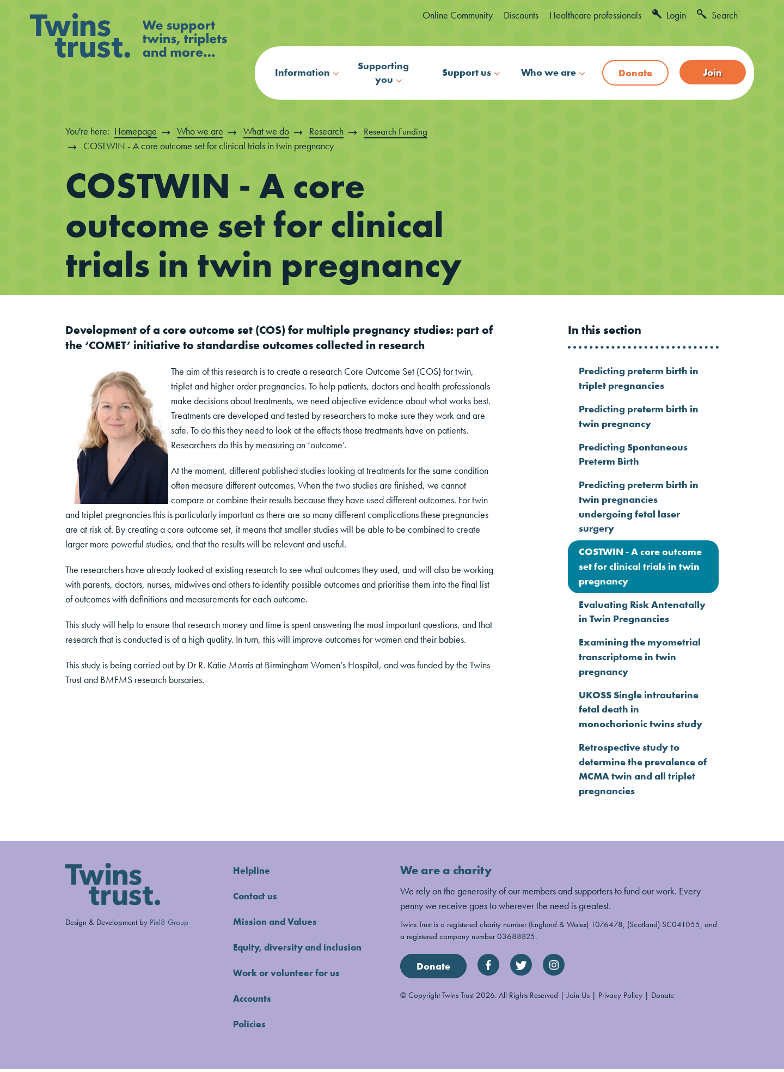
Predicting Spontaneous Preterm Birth (633, 454)
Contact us (256, 898)
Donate (635, 72)
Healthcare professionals (595, 15)
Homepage (135, 131)
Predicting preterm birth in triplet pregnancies (639, 378)
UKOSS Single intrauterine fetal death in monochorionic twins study (640, 712)
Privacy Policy (620, 997)
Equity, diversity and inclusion (301, 949)
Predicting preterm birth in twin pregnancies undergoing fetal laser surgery (639, 507)
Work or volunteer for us (289, 975)
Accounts (253, 1001)
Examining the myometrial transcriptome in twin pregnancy (640, 659)
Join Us (578, 997)
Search (717, 15)
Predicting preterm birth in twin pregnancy (639, 416)
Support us (466, 72)
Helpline (252, 873)
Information (302, 72)
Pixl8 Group (169, 924)
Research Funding (397, 131)
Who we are (548, 72)
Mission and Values (277, 924)
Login (669, 15)
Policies (250, 1026)
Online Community (457, 15)
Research (326, 131)
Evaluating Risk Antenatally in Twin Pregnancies (642, 613)
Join (712, 72)
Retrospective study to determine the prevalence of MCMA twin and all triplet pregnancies (643, 772)
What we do (266, 131)
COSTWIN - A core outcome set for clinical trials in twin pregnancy (640, 568)
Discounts (521, 15)
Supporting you (383, 72)
